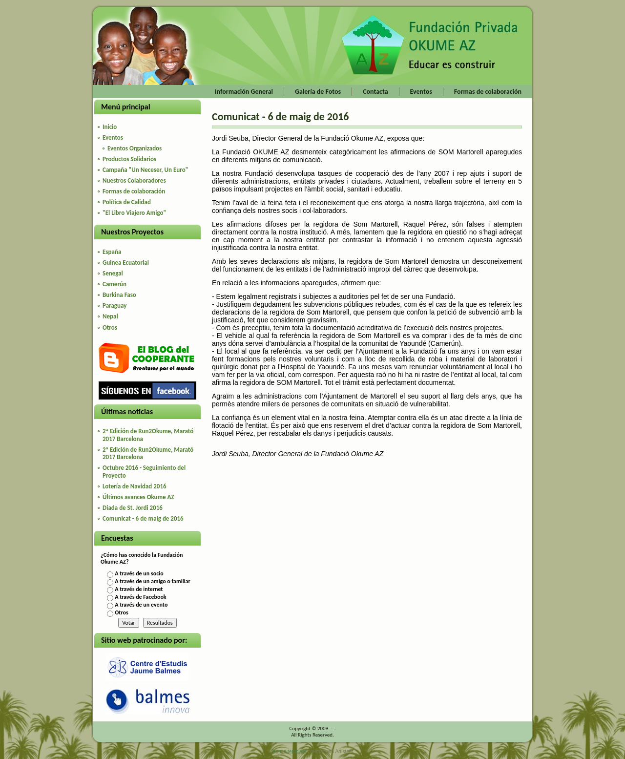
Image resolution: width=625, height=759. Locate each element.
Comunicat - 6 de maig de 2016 (143, 518)
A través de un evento (141, 604)
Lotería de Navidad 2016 (135, 486)
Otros (121, 612)
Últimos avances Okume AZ (138, 497)
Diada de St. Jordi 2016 (133, 507)
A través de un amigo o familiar (152, 581)
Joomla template (288, 751)
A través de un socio (139, 573)
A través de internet (139, 589)
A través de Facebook (140, 596)
